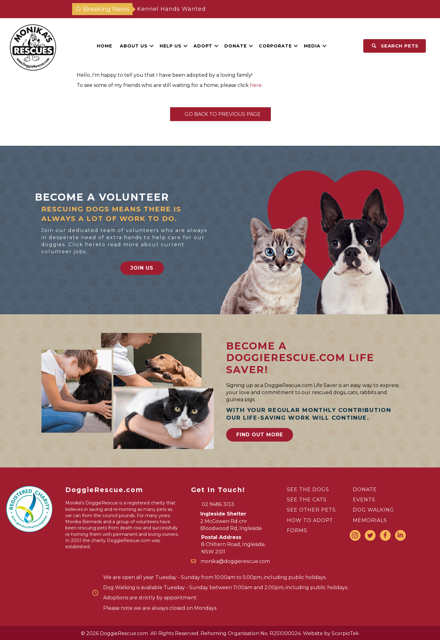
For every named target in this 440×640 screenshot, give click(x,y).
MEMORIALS (370, 520)
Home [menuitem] (104, 46)
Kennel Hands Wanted (171, 9)
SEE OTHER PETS (311, 510)
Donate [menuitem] (235, 46)
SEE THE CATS (307, 500)
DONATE (365, 489)
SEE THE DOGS (308, 489)
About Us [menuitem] (134, 46)
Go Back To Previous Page (220, 114)
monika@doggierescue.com (235, 561)
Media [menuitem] (312, 46)
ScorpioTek (345, 633)
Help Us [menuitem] (170, 46)
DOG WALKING (373, 510)
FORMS (297, 530)
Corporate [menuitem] (275, 46)
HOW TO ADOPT (310, 520)
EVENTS (364, 500)
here (256, 85)
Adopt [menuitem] (203, 46)
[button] (152, 45)
